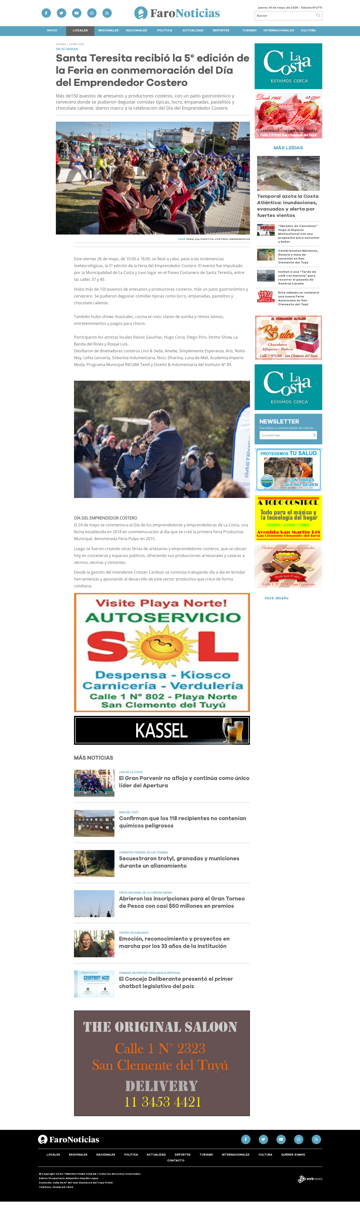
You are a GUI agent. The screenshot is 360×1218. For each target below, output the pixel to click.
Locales (80, 30)
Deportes (221, 30)
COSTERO (221, 239)
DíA (197, 239)
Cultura (308, 30)
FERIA (190, 239)
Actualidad (193, 30)
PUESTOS (206, 239)
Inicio (52, 30)
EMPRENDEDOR (239, 239)
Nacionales (136, 30)
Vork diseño (276, 598)
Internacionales (278, 30)
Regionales (108, 30)
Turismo (249, 30)
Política (164, 30)
